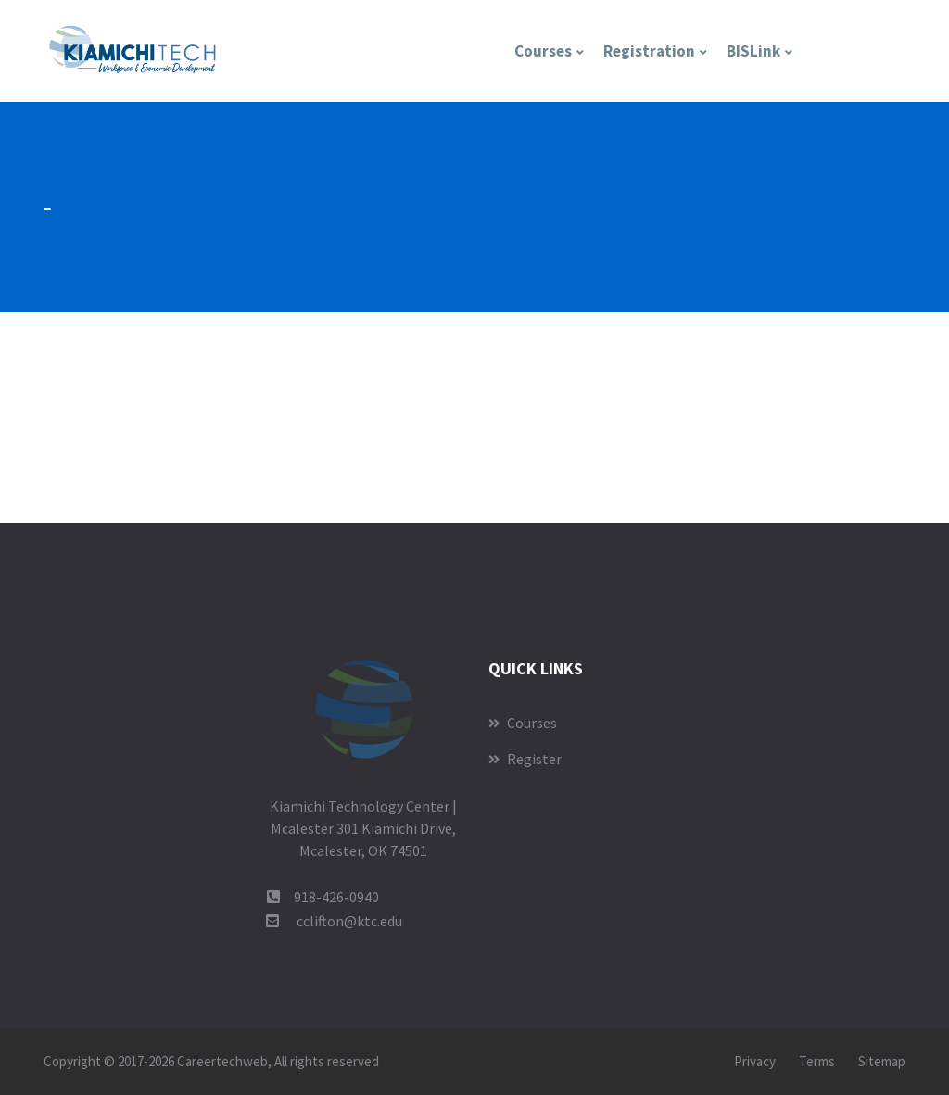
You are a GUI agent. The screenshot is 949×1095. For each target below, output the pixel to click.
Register (525, 758)
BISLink (753, 51)
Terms (817, 1061)
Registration (649, 51)
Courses (543, 51)
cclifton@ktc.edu (349, 921)
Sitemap (881, 1061)
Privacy (755, 1061)
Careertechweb (222, 1061)
